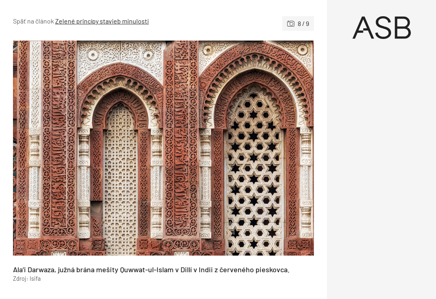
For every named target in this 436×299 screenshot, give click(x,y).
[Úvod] (381, 27)
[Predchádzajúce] (88, 148)
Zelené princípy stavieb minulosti (102, 21)
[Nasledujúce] (238, 148)
